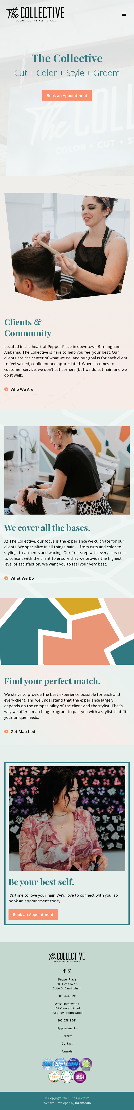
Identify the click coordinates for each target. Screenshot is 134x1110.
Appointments (67, 1028)
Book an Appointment (67, 95)
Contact (67, 1043)
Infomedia (83, 1103)
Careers (67, 1036)
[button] (124, 14)
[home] (36, 14)
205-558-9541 (67, 1020)
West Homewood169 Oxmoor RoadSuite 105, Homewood (67, 1008)
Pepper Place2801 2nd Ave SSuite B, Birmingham (67, 983)
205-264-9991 (67, 996)
